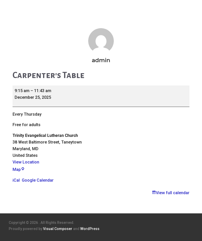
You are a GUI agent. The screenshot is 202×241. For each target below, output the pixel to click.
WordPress (89, 229)
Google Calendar (38, 180)
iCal (16, 180)
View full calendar (172, 192)
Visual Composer (57, 229)
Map (19, 169)
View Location (26, 162)
